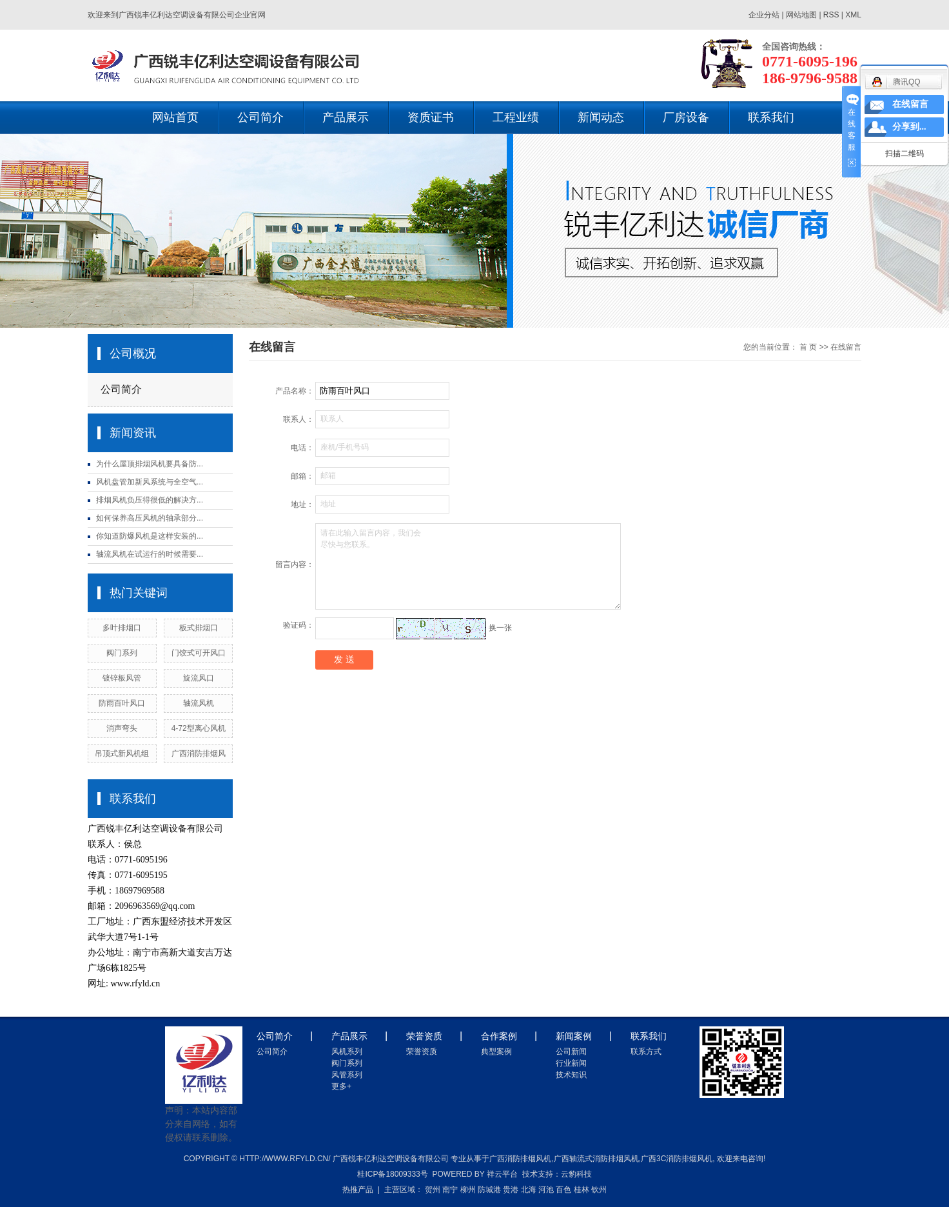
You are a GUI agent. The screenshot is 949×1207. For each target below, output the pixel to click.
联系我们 (771, 117)
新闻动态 (601, 117)
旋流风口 (198, 678)
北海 (528, 1189)
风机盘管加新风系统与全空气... (149, 481)
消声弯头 (121, 728)
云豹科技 (576, 1174)
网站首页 (175, 117)
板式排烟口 (198, 627)
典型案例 (496, 1051)
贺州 (432, 1189)
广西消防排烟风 (198, 753)
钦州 (599, 1189)
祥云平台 (502, 1174)
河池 (546, 1189)
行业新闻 (571, 1063)
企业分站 (763, 14)
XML (853, 14)
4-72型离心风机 (198, 728)
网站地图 (802, 14)
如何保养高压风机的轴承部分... (149, 518)
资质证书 (430, 117)
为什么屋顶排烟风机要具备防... (149, 463)
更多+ (341, 1086)
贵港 (510, 1189)
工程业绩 (516, 117)
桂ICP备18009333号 (392, 1174)
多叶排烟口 (122, 627)
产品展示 (345, 117)
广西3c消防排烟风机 (676, 1158)
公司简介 (260, 117)
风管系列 (346, 1074)
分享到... (909, 127)
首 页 (808, 347)
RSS (831, 14)
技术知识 (571, 1074)
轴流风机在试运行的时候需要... (149, 554)
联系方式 (646, 1051)
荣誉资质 (421, 1051)
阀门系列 (121, 652)
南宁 (450, 1189)
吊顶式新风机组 (122, 753)
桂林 (581, 1189)
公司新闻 (571, 1051)
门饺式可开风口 (198, 652)
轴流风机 (198, 703)
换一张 (500, 627)
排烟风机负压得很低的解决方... (149, 499)
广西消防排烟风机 (520, 1158)
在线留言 (910, 104)
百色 (563, 1189)
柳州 (468, 1189)
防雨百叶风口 (122, 703)
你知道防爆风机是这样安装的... (149, 536)
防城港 (489, 1189)
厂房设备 (686, 117)
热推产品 (357, 1189)
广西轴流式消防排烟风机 (596, 1158)
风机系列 (346, 1051)
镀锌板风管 (122, 678)
